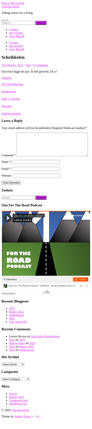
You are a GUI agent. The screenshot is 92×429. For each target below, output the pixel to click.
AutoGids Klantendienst (45, 344)
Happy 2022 (16, 319)
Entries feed (16, 404)
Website (6, 183)
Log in (13, 401)
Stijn (12, 347)
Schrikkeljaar (15, 84)
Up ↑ (39, 424)
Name (6, 169)
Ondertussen (16, 323)
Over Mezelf (16, 36)
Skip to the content (13, 3)
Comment (9, 134)
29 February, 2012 (12, 65)
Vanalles (7, 77)
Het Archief (16, 32)
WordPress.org (18, 411)
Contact (13, 29)
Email (6, 176)
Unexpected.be (11, 6)
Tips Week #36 (18, 329)
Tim (28, 65)
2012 (5, 84)
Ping (11, 326)
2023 (12, 316)
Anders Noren (22, 424)
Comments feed (18, 408)
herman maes (17, 351)
